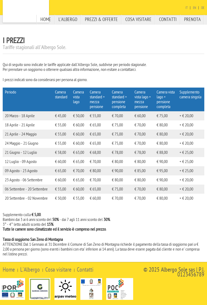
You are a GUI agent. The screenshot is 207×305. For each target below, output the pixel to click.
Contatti (168, 19)
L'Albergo (30, 269)
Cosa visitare (138, 19)
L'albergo (67, 19)
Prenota (192, 19)
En (194, 8)
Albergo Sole (26, 11)
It (186, 8)
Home (45, 19)
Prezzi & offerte (101, 19)
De (202, 8)
